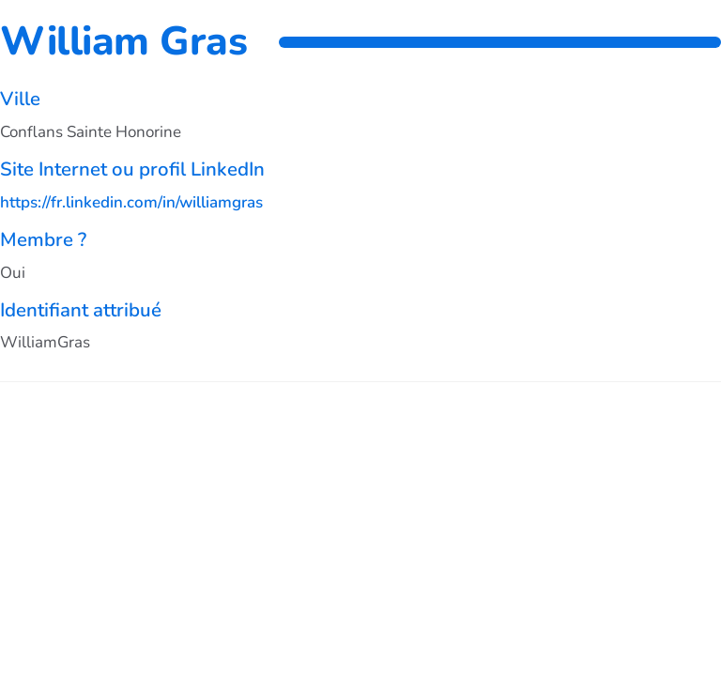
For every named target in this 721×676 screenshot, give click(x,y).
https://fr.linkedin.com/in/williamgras (131, 202)
